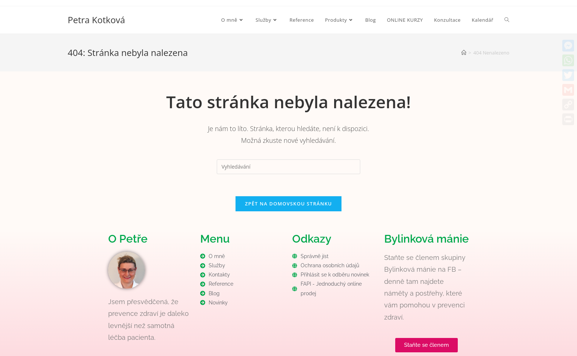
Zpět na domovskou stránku (288, 203)
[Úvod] (463, 52)
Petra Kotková (96, 20)
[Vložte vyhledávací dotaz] (288, 166)
